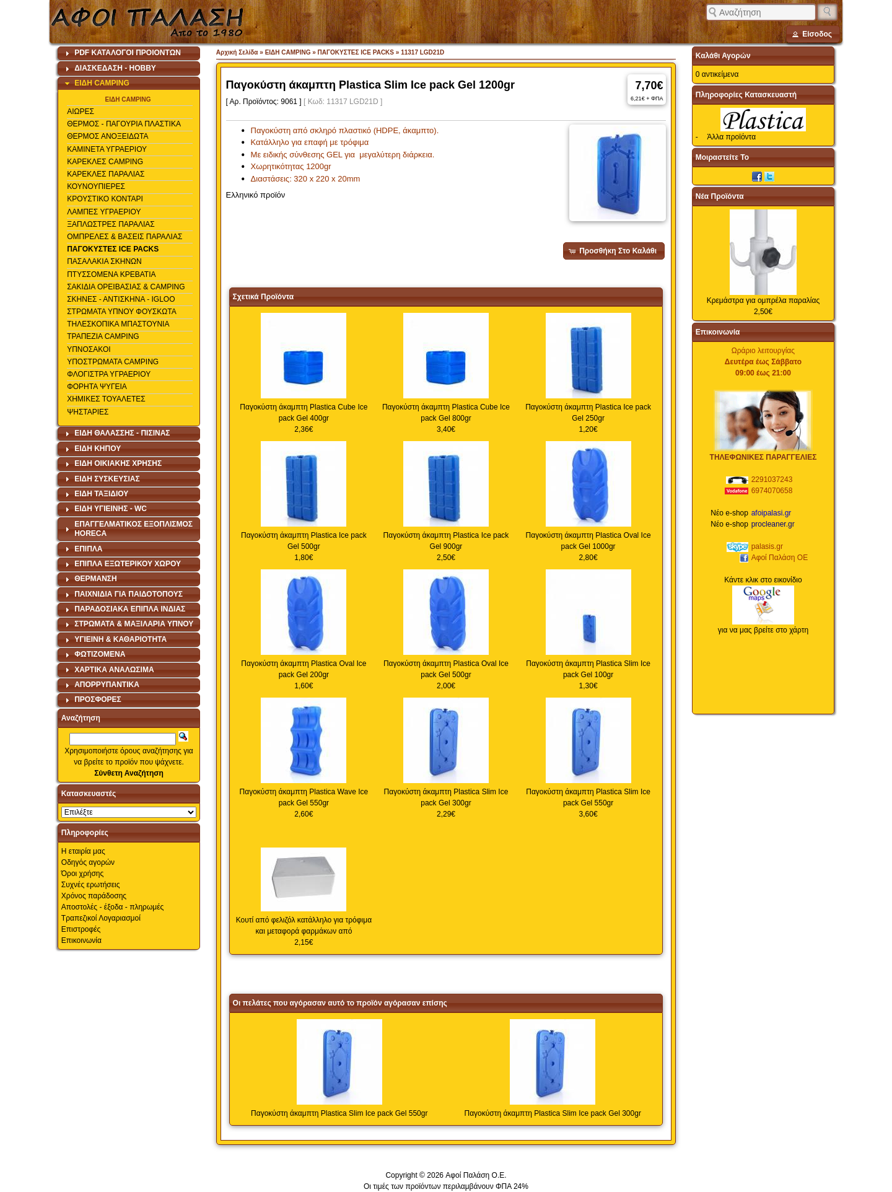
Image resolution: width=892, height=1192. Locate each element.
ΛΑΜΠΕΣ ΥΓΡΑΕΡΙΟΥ (104, 212)
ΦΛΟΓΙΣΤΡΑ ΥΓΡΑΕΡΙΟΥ (109, 374)
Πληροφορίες (84, 832)
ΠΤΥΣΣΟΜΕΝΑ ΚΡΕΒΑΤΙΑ (111, 274)
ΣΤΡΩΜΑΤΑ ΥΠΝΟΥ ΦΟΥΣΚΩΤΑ (122, 311)
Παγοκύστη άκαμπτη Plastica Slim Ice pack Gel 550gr (339, 1113)
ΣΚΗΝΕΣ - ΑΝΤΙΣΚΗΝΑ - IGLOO (121, 299)
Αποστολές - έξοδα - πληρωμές (112, 907)
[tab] (129, 53)
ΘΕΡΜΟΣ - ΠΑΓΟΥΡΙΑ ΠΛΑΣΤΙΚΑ (124, 124)
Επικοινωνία (81, 940)
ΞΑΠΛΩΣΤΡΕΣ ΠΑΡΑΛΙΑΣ (111, 224)
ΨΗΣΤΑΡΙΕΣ (87, 412)
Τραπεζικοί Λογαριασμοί (101, 918)
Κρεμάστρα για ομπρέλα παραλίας (763, 300)
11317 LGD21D (422, 52)
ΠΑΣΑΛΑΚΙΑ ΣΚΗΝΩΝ (104, 261)
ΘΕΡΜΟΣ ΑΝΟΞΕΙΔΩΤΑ (107, 136)
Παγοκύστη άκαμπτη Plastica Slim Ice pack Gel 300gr (552, 1113)
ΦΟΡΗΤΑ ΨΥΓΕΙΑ (97, 386)
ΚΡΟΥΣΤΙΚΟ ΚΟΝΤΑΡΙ (105, 199)
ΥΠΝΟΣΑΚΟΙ (88, 349)
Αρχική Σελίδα (237, 52)
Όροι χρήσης (82, 873)
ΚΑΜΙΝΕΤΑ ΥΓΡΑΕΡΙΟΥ (107, 149)
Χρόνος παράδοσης (93, 896)
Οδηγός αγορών (88, 862)
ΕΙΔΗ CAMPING (128, 99)
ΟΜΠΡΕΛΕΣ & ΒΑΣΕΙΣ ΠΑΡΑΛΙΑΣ (124, 236)
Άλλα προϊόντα (731, 137)
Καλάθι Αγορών (723, 55)
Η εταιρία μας (83, 851)
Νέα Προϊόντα (720, 196)
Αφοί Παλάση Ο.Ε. (475, 1175)
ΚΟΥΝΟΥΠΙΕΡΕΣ (96, 186)
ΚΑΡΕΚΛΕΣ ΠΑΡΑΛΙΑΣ (105, 174)
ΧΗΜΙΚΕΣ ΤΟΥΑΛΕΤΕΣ (106, 399)
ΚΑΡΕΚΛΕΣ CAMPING (105, 161)
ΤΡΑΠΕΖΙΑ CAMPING (103, 336)
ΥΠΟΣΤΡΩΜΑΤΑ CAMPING (113, 361)
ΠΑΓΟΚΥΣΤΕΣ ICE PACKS (113, 249)
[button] (813, 34)
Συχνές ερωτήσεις (90, 884)
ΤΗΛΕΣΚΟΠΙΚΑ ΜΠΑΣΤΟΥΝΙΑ (118, 324)
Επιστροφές (81, 929)
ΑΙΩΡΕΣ (80, 111)
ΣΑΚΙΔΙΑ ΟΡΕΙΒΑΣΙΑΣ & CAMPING (126, 287)
